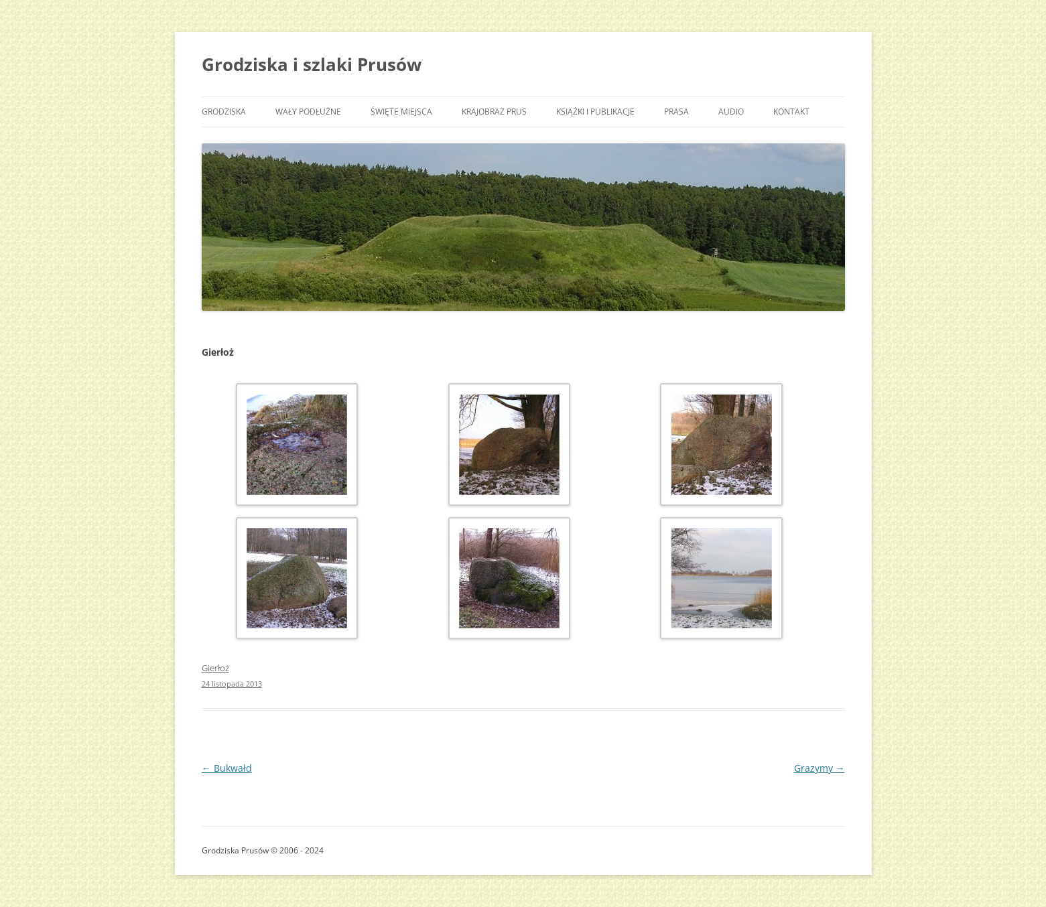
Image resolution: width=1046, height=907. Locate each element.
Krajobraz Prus (494, 111)
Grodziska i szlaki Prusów (311, 64)
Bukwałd (227, 768)
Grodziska (224, 111)
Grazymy (819, 768)
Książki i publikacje (595, 111)
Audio (731, 111)
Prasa (676, 111)
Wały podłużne (308, 111)
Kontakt (791, 111)
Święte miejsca (401, 111)
